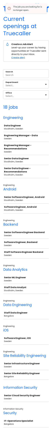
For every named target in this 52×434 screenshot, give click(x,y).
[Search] (26, 75)
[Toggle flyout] (46, 84)
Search (9, 71)
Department (12, 82)
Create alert (18, 57)
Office (9, 93)
